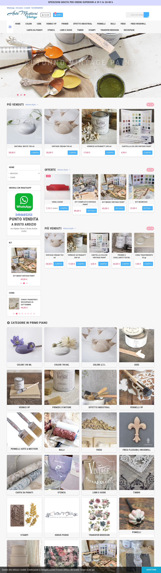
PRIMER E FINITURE (61, 407)
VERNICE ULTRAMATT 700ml (62, 146)
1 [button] (21, 283)
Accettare (151, 570)
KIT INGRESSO (24, 276)
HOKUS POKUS (62, 535)
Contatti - (27, 8)
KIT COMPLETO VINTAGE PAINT (85, 203)
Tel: (32, 8)
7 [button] (31, 313)
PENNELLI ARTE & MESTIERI (24, 449)
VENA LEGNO (57, 202)
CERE (136, 364)
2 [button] (24, 283)
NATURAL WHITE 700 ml (144, 256)
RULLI (62, 450)
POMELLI (136, 532)
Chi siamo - (20, 8)
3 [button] (27, 283)
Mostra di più (32, 105)
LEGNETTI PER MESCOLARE (24, 146)
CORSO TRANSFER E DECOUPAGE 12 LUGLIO (29, 302)
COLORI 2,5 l (99, 364)
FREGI (99, 450)
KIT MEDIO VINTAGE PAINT (113, 202)
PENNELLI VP (136, 407)
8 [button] (34, 313)
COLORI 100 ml (24, 364)
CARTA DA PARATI (24, 492)
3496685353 (38, 8)
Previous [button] (148, 104)
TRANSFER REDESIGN (99, 535)
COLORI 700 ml (61, 364)
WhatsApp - (11, 8)
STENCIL (62, 492)
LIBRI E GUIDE (99, 492)
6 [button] (28, 313)
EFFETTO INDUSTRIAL (99, 407)
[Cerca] (137, 15)
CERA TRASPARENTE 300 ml (99, 146)
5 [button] (25, 313)
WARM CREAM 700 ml (137, 146)
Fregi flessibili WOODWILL (137, 450)
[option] (24, 134)
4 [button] (22, 313)
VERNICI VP (24, 407)
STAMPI (24, 535)
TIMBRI (136, 492)
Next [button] (152, 104)
